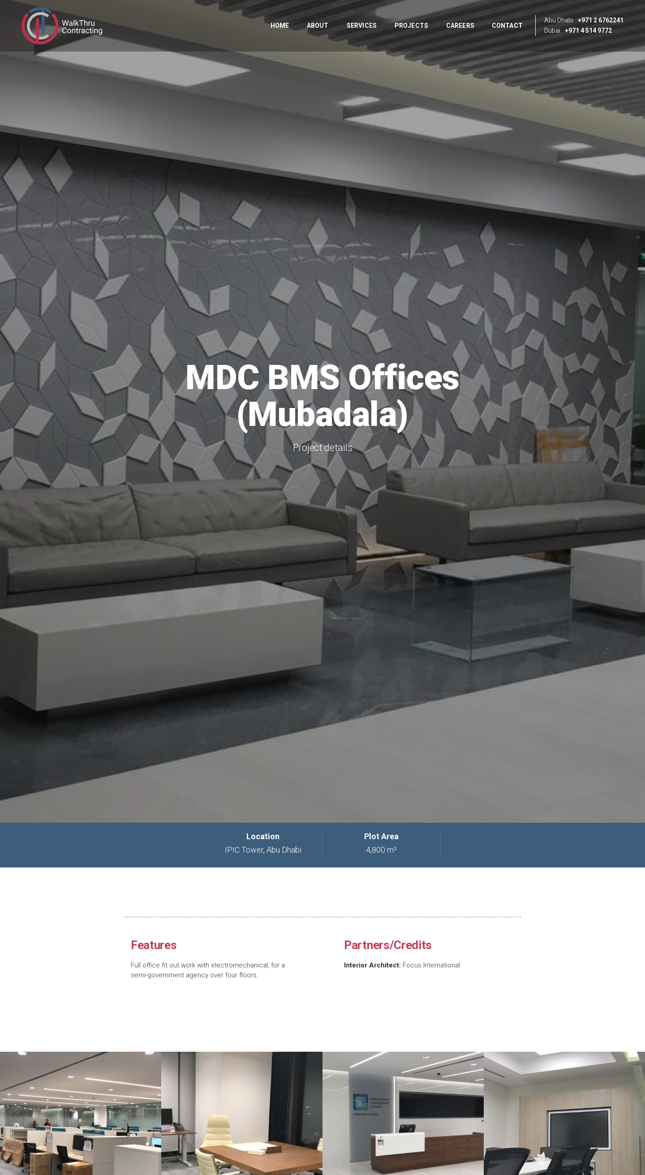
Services (362, 25)
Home (280, 25)
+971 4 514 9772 (588, 30)
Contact (507, 25)
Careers (460, 25)
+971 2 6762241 (601, 20)
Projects (411, 25)
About (318, 25)
